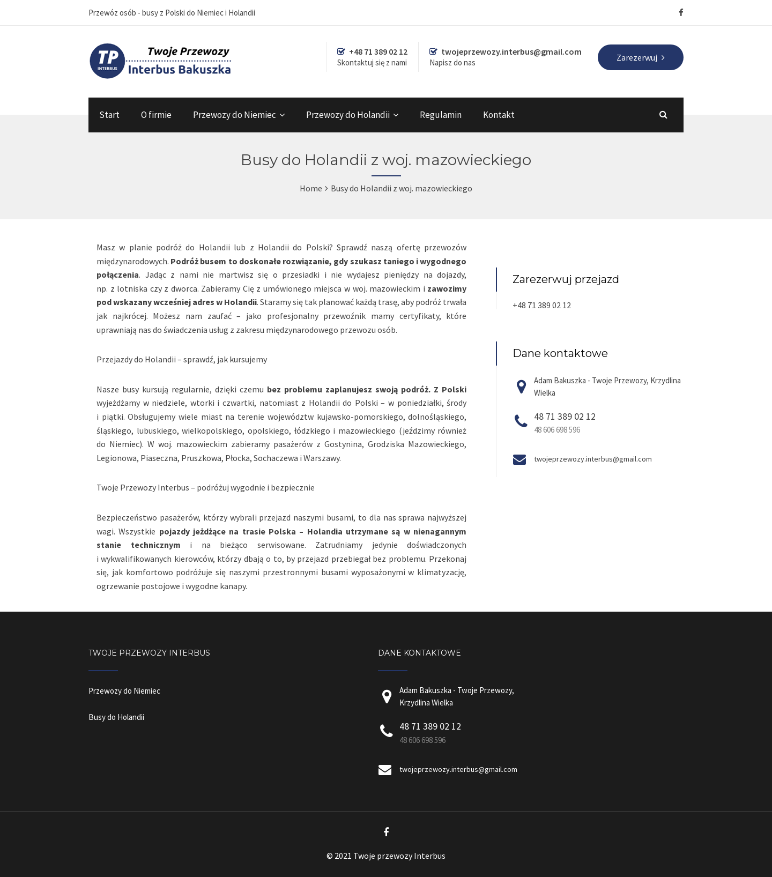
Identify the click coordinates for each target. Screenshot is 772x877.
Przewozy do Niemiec (234, 115)
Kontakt (499, 115)
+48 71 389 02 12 (542, 305)
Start (109, 115)
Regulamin (441, 115)
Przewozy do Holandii (348, 115)
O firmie (156, 115)
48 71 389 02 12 (565, 416)
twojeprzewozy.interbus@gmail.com (593, 459)
